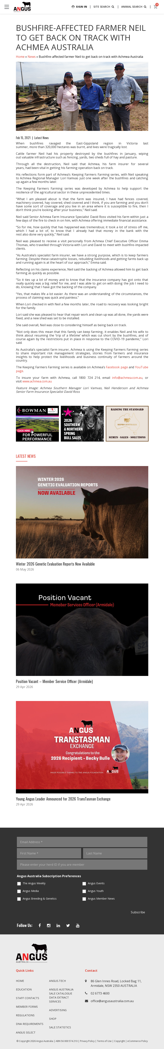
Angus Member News (101, 898)
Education (24, 989)
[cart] (155, 7)
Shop (52, 1018)
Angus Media (31, 891)
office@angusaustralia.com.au (112, 1001)
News (32, 57)
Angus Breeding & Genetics (40, 898)
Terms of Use (104, 1041)
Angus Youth (96, 891)
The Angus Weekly (34, 883)
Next (152, 424)
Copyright (119, 1041)
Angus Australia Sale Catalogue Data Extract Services (61, 995)
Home (20, 57)
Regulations (25, 1015)
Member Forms (27, 1006)
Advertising (58, 1010)
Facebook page (117, 367)
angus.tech (57, 981)
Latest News (41, 137)
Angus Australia (44, 1041)
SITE (104, 6)
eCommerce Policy (137, 1041)
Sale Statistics (60, 1027)
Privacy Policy (87, 1041)
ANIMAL (134, 6)
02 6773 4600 (100, 993)
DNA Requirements (29, 1024)
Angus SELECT (25, 1032)
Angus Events (96, 883)
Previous (12, 424)
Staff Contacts (27, 998)
